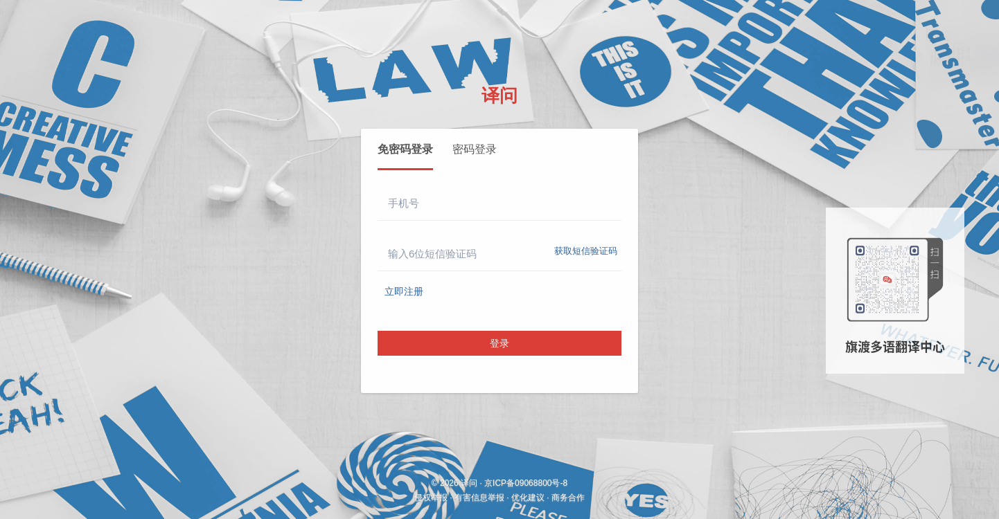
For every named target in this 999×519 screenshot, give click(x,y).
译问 (499, 95)
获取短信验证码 (585, 251)
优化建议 (528, 497)
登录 (499, 343)
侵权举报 (431, 497)
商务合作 (568, 497)
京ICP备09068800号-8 (525, 483)
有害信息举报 (479, 497)
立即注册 (403, 291)
